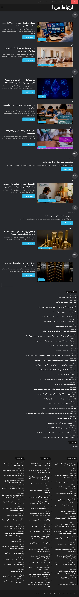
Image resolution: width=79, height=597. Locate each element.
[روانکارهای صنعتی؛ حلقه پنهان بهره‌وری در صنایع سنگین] (55, 272)
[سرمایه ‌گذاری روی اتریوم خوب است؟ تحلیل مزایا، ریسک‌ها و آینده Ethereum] (55, 88)
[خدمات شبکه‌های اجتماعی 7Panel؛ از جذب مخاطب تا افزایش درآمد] (55, 32)
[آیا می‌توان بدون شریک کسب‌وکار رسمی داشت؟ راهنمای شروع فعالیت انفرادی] (55, 193)
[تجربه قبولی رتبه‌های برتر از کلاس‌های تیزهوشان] (55, 139)
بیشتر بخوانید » (29, 37)
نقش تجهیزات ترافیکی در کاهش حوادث (57, 162)
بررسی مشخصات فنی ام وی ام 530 (59, 216)
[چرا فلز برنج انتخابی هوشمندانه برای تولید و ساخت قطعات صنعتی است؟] (55, 240)
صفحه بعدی (7, 285)
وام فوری (75, 446)
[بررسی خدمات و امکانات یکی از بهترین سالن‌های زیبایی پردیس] (55, 57)
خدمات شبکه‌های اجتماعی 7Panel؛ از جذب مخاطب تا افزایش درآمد (53, 1)
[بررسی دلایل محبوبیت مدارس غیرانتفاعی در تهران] (55, 114)
